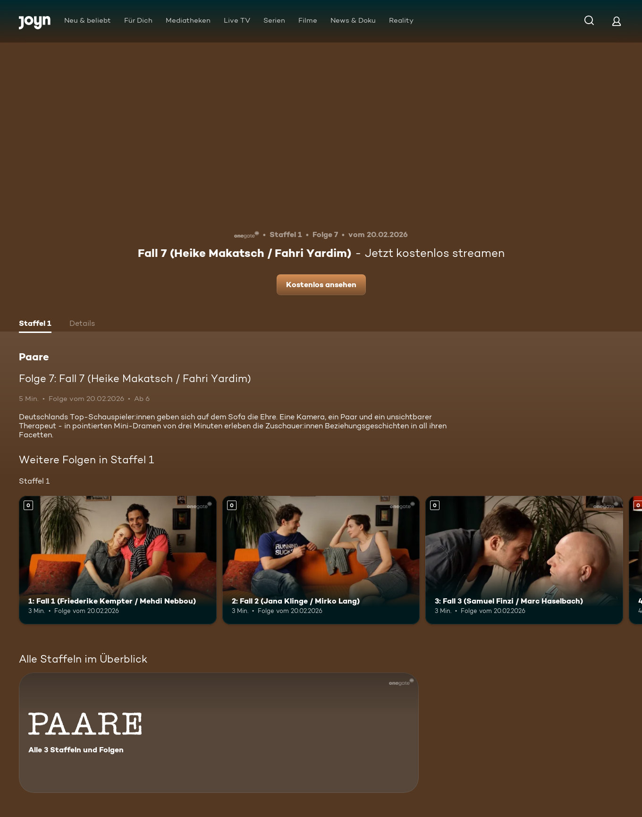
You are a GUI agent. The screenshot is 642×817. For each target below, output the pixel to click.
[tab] (35, 324)
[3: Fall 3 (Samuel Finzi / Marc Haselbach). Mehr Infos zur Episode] (524, 560)
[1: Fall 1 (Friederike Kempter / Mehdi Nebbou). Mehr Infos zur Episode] (118, 560)
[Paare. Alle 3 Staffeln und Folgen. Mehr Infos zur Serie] (219, 732)
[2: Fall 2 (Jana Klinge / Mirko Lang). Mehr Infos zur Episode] (321, 560)
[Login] (616, 21)
